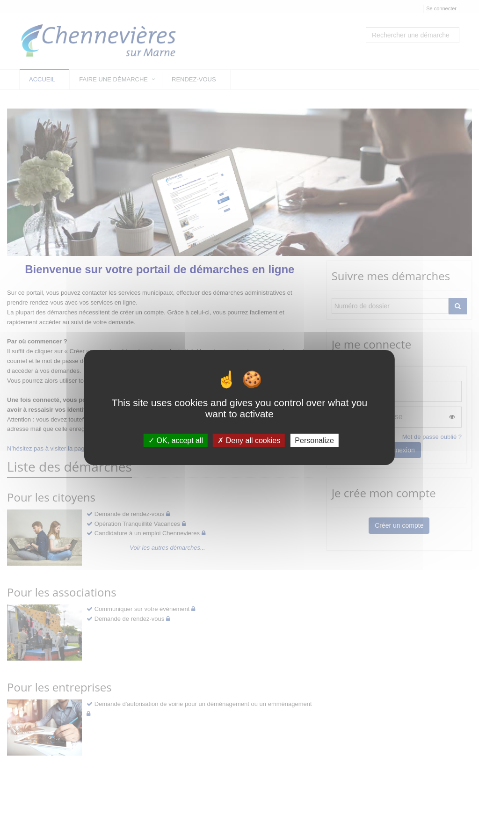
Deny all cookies (249, 440)
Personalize (314, 440)
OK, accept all (175, 440)
